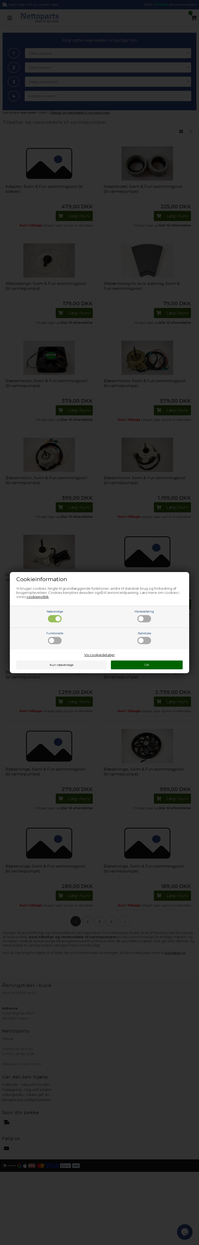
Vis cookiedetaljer (99, 655)
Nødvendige (55, 616)
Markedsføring (144, 616)
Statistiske (144, 638)
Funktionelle (54, 638)
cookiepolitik (37, 597)
